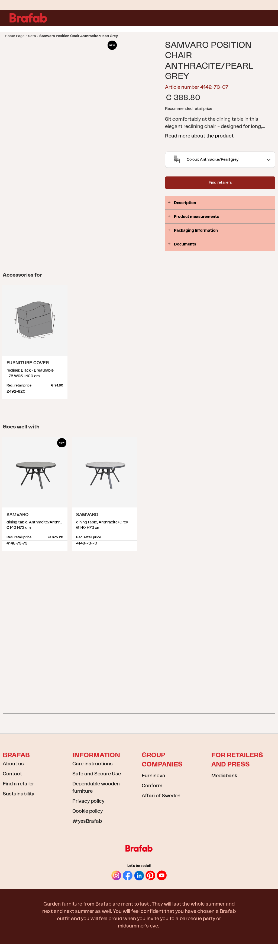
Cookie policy (87, 811)
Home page (15, 36)
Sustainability (18, 793)
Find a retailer (18, 783)
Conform (152, 785)
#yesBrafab (87, 821)
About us (13, 763)
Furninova (153, 775)
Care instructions (92, 763)
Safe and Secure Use (96, 773)
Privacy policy (88, 801)
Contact (12, 773)
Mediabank (224, 775)
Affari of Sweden (161, 795)
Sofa (32, 36)
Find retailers (220, 183)
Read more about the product (199, 135)
